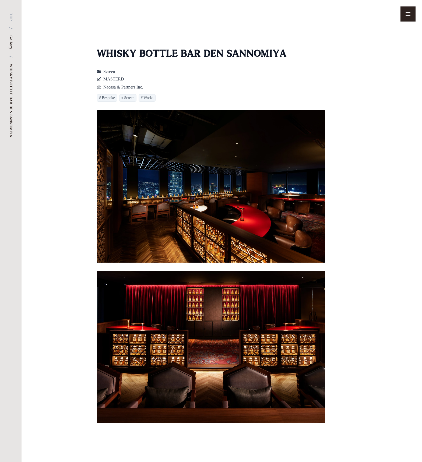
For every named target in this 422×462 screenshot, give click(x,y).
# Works (147, 98)
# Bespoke (107, 98)
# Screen (128, 98)
